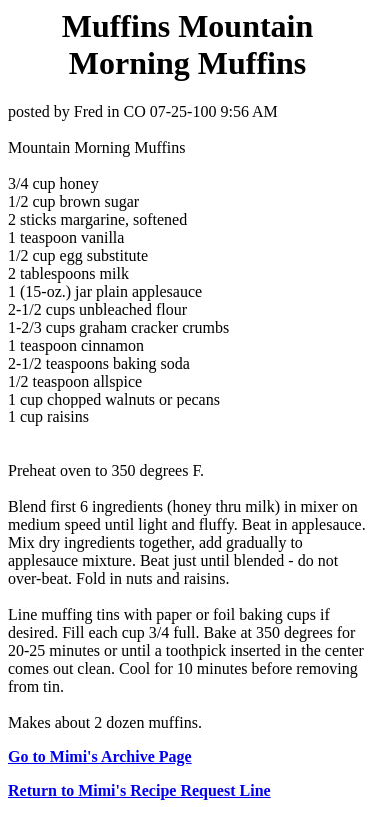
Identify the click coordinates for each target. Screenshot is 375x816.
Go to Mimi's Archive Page (100, 756)
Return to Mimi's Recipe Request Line (139, 790)
